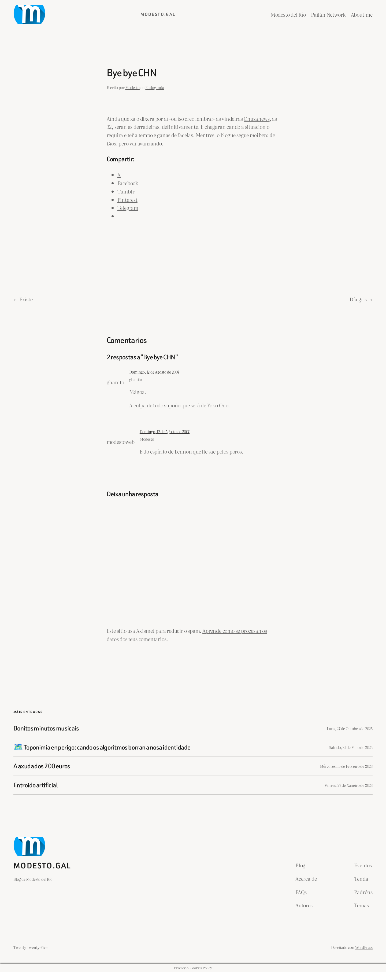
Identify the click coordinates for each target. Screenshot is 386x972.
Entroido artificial (35, 785)
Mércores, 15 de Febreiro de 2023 (346, 766)
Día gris (358, 299)
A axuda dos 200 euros (41, 766)
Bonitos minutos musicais (46, 728)
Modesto (132, 87)
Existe (26, 299)
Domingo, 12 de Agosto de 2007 (154, 372)
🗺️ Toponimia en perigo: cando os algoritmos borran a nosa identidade (101, 747)
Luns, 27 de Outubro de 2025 (350, 728)
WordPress (364, 947)
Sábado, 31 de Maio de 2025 (351, 747)
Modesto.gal (157, 14)
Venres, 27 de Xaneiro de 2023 (349, 785)
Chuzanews (256, 118)
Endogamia (154, 87)
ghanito (135, 379)
